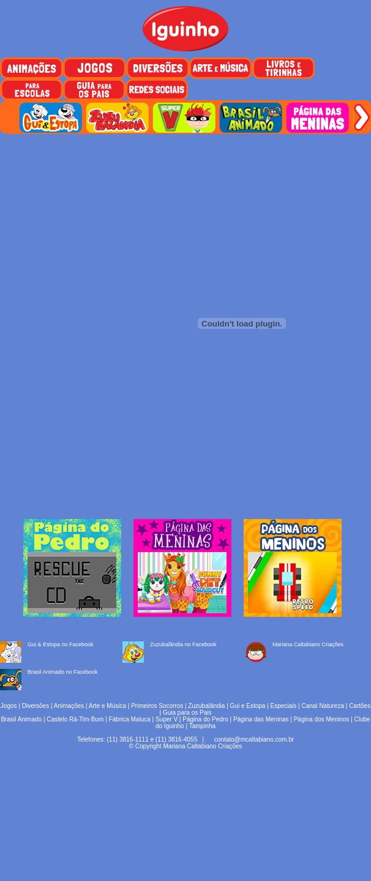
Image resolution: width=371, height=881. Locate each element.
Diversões (35, 705)
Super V (167, 719)
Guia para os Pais (187, 712)
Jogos (9, 705)
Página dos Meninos (322, 719)
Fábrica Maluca (129, 719)
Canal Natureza (322, 705)
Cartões (359, 705)
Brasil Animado (21, 719)
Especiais (284, 705)
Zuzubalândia (206, 705)
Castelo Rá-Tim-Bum (75, 719)
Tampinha (202, 726)
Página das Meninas (261, 719)
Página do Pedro (205, 719)
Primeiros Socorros (157, 705)
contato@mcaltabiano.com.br (254, 739)
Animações (69, 705)
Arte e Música (107, 705)
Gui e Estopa (248, 705)
